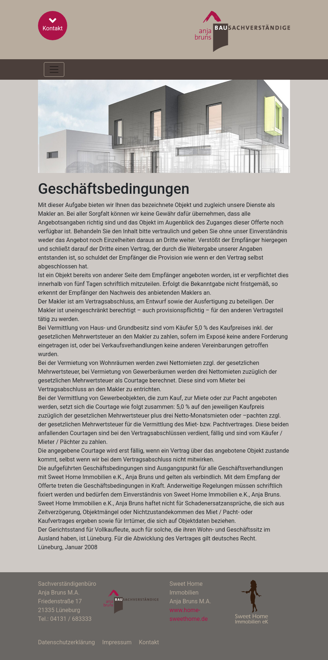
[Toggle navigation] (54, 69)
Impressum (117, 642)
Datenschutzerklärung (66, 642)
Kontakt (52, 23)
